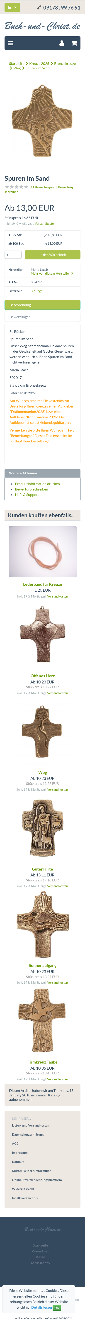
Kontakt (18, 1162)
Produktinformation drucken (37, 483)
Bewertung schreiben (31, 489)
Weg (17, 68)
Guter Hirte (42, 868)
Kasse (40, 1257)
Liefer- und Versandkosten (30, 1125)
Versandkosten (45, 223)
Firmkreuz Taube (42, 1061)
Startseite (16, 63)
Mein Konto (40, 1263)
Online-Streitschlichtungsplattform (37, 1180)
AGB (15, 1143)
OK (56, 1308)
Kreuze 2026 (39, 63)
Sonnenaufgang (42, 965)
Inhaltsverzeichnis (25, 1198)
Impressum (20, 1152)
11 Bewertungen (42, 187)
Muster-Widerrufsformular (31, 1171)
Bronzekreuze (65, 63)
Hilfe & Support (27, 494)
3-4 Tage (36, 291)
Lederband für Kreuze (42, 584)
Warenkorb (40, 1251)
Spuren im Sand (38, 68)
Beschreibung (20, 305)
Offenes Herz (43, 675)
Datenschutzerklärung (28, 1134)
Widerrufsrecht (23, 1189)
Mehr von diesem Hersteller (52, 273)
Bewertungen (20, 317)
